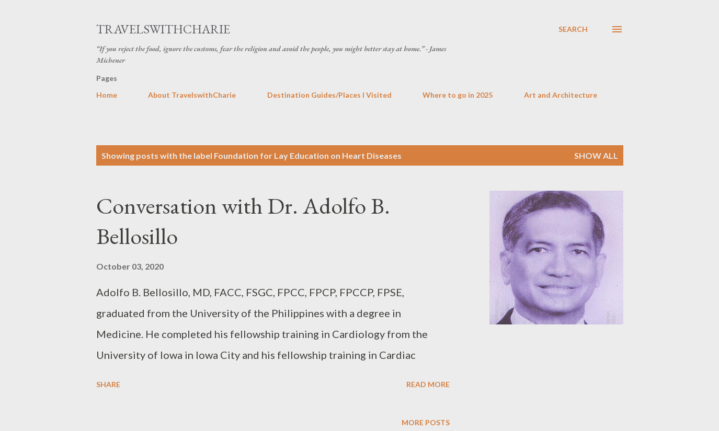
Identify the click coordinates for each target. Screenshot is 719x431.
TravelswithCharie (163, 29)
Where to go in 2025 (458, 94)
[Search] (573, 29)
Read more (428, 384)
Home (106, 94)
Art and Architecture (560, 94)
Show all (596, 155)
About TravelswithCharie (192, 94)
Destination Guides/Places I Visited (329, 94)
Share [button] (108, 384)
